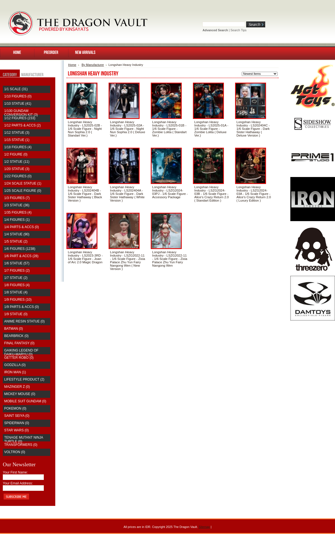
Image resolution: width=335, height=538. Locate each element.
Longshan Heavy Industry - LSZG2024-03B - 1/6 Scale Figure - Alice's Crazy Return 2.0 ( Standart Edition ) (211, 193)
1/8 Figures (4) (17, 285)
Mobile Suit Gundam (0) (25, 401)
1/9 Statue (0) (16, 314)
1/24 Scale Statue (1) (22, 183)
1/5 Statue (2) (16, 241)
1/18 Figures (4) (18, 147)
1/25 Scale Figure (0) (22, 191)
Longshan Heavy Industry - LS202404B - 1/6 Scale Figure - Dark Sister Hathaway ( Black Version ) (85, 193)
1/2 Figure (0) (15, 154)
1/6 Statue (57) (16, 263)
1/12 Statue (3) (16, 133)
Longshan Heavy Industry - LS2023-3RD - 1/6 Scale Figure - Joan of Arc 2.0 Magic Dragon (85, 257)
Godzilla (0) (15, 365)
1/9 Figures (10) (18, 300)
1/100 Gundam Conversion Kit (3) (21, 113)
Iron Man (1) (15, 372)
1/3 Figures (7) (17, 198)
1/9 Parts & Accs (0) (21, 307)
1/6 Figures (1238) (19, 249)
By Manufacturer (93, 64)
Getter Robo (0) (19, 358)
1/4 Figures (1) (17, 220)
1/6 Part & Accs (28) (21, 256)
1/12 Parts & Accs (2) (22, 125)
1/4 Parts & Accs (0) (21, 227)
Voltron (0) (14, 452)
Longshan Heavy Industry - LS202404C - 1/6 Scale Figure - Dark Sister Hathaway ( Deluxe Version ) (253, 128)
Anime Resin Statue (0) (24, 321)
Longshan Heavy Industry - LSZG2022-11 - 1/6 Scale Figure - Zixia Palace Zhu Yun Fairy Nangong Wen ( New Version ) (127, 260)
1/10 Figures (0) (18, 96)
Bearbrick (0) (16, 336)
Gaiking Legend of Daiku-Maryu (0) (21, 352)
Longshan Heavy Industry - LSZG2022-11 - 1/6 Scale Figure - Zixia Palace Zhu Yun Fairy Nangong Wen (169, 258)
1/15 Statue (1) (16, 140)
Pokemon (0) (15, 408)
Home (72, 64)
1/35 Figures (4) (18, 212)
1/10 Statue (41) (17, 104)
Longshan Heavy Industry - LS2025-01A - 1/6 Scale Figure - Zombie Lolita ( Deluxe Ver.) (211, 128)
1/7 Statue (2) (16, 278)
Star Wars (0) (16, 430)
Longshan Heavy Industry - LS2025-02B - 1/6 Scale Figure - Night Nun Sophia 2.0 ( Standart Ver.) (85, 128)
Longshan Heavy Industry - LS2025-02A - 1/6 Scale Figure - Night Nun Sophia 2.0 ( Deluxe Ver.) (127, 128)
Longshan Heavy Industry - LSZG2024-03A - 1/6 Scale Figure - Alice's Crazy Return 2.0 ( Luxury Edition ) (253, 193)
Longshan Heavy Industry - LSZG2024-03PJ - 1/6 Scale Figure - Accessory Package (170, 192)
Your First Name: (15, 472)
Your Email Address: (18, 483)
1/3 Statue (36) (16, 205)
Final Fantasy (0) (19, 343)
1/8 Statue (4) (16, 292)
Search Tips (239, 30)
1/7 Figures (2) (17, 270)
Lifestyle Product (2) (24, 379)
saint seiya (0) (16, 416)
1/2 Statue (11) (16, 162)
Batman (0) (13, 329)
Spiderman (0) (16, 423)
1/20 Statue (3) (16, 169)
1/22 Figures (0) (18, 176)
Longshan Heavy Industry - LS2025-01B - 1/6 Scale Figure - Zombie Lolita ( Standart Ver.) (169, 128)
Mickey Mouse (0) (19, 394)
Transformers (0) (20, 445)
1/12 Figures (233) (19, 118)
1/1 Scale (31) (16, 89)
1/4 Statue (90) (16, 234)
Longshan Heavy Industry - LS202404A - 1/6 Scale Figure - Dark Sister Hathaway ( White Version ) (127, 193)
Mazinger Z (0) (17, 387)
